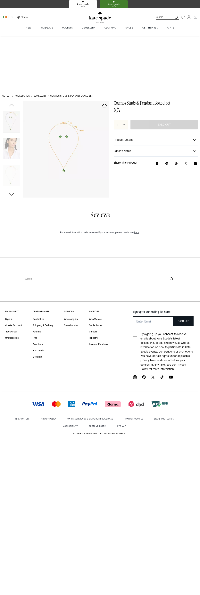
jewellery (40, 41)
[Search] (161, 17)
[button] (11, 68)
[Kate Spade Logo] (100, 17)
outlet (6, 41)
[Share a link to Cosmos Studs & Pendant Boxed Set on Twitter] (185, 109)
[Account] (189, 17)
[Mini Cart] (195, 17)
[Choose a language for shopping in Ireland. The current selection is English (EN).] (8, 17)
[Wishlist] (182, 17)
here (136, 346)
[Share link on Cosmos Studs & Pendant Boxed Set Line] (166, 109)
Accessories (22, 41)
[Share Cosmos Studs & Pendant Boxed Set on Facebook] (157, 109)
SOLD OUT (164, 70)
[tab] (83, 4)
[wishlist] (104, 52)
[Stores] (22, 17)
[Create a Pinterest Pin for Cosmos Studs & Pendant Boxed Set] (176, 109)
